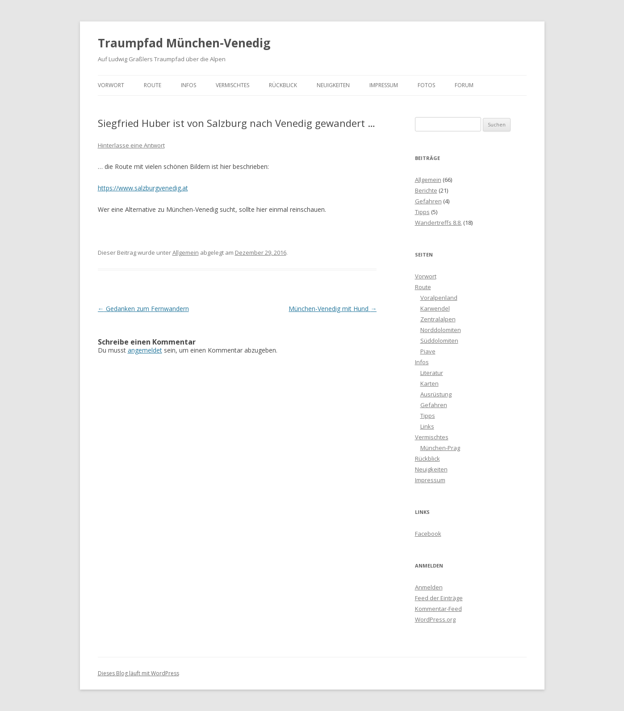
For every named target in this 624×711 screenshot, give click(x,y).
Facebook (428, 534)
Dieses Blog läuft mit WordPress (138, 673)
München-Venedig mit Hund (333, 308)
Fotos (426, 85)
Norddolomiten (440, 330)
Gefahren (428, 201)
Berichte (426, 190)
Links (427, 426)
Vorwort (111, 85)
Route (152, 85)
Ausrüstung (436, 394)
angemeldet (145, 350)
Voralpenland (438, 298)
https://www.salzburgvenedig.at (143, 188)
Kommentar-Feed (438, 609)
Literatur (431, 373)
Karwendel (435, 308)
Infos (188, 85)
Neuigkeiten (333, 85)
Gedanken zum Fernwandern (143, 308)
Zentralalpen (438, 319)
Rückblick (283, 85)
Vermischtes (232, 85)
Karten (429, 383)
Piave (428, 351)
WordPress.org (435, 619)
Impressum (383, 85)
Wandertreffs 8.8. (438, 223)
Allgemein (185, 252)
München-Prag (440, 448)
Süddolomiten (439, 341)
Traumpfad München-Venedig (184, 43)
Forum (464, 85)
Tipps (422, 212)
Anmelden (429, 587)
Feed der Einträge (439, 598)
